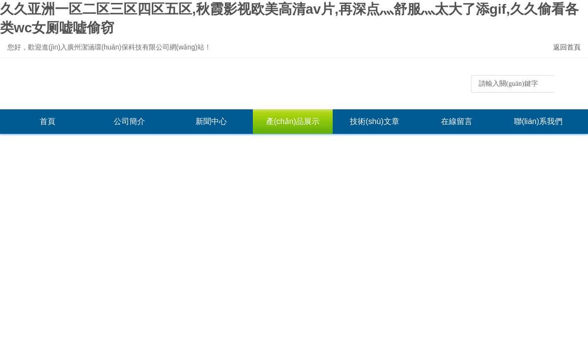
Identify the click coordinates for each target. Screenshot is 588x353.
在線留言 (456, 121)
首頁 (47, 121)
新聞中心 (211, 121)
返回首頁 (567, 47)
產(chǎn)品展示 (292, 121)
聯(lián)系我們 (538, 121)
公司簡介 (129, 121)
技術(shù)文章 (374, 121)
